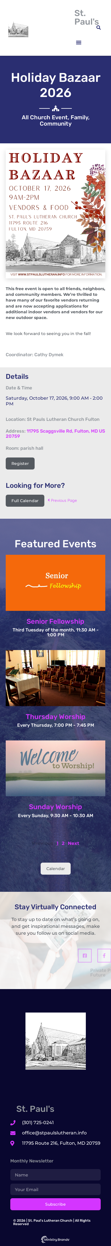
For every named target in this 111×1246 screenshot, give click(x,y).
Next (73, 843)
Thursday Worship (56, 717)
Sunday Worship (55, 807)
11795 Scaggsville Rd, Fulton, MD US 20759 (55, 433)
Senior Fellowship (55, 621)
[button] (78, 42)
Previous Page (62, 500)
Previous (42, 843)
